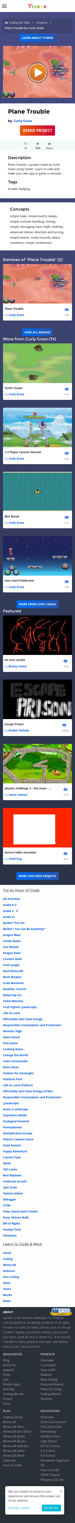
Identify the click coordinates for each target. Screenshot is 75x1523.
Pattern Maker (13, 1193)
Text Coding (11, 1277)
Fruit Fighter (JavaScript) (20, 1007)
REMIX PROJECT (37, 130)
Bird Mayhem (12, 1175)
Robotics (9, 1271)
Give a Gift (48, 1370)
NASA (7, 1163)
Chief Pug (15, 859)
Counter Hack (12, 959)
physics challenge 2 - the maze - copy (29, 788)
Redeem (46, 1375)
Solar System (12, 1145)
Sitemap (8, 1389)
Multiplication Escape (17, 1133)
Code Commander (15, 1061)
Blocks (7, 1295)
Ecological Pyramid (16, 1121)
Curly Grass (23, 121)
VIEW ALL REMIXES (38, 332)
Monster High (12, 1031)
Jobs (6, 1379)
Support (8, 1370)
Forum (7, 1399)
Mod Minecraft (13, 971)
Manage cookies (19, 1508)
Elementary (48, 1431)
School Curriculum (53, 1422)
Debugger (9, 1199)
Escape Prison (14, 724)
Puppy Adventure (15, 1151)
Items (7, 1289)
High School (49, 1441)
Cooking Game (13, 1049)
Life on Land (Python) (18, 1085)
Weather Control (14, 989)
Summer (46, 1399)
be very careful (15, 660)
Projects (41, 22)
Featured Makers (52, 1384)
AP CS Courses (50, 1446)
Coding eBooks (13, 1394)
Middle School (50, 1436)
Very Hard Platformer (19, 580)
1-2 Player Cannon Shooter (23, 452)
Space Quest (11, 1037)
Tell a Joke (10, 1169)
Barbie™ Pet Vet (14, 923)
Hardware (10, 1235)
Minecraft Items (14, 1451)
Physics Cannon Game (18, 1139)
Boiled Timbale (19, 730)
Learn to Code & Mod (22, 1244)
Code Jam (9, 1460)
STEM (6, 1205)
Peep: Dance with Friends (20, 1211)
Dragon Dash (12, 953)
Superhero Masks (15, 1115)
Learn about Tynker (37, 38)
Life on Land (11, 1013)
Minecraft (9, 1265)
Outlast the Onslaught (18, 1073)
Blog (6, 1360)
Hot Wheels (11, 947)
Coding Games (13, 1417)
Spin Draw (10, 1187)
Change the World (15, 1055)
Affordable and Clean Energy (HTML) (28, 1091)
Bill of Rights (11, 1223)
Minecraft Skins (13, 1427)
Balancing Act (12, 995)
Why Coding (49, 1379)
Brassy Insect (18, 666)
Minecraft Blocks (14, 1441)
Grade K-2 (9, 905)
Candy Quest (12, 941)
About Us (9, 1365)
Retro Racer (11, 1067)
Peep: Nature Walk (16, 1217)
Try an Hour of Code (21, 890)
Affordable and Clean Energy (22, 1019)
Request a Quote (52, 1480)
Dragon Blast (12, 935)
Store (6, 1403)
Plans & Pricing (51, 1389)
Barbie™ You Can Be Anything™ (24, 929)
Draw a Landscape (15, 1109)
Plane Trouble (14, 309)
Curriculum (48, 1365)
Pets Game (10, 1043)
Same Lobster (18, 795)
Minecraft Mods (14, 1455)
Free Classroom (51, 1427)
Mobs (7, 1301)
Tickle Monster (13, 1001)
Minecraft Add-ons (16, 1446)
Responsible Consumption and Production (32, 1025)
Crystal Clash (12, 1157)
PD (43, 1465)
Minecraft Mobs (14, 1436)
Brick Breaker (12, 977)
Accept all (51, 1508)
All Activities (11, 899)
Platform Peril (12, 1079)
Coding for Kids (19, 22)
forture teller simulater (20, 852)
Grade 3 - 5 (10, 911)
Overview (47, 1360)
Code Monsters (13, 983)
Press (6, 1375)
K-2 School (48, 1451)
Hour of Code (12, 1465)
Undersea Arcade (15, 1181)
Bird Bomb (12, 516)
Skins (6, 1283)
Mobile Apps (11, 1384)
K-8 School (48, 1455)
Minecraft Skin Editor (17, 1431)
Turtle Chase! (13, 388)
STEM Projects (50, 1475)
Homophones (12, 1127)
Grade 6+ (9, 917)
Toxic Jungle (11, 965)
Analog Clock (12, 1229)
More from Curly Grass (37, 604)
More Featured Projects (37, 876)
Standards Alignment (55, 1460)
